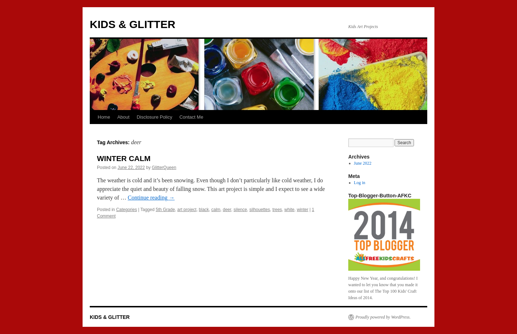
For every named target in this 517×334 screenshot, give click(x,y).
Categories (126, 209)
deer (227, 209)
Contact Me (191, 117)
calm (215, 209)
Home (104, 117)
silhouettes (260, 209)
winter (302, 209)
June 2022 (363, 163)
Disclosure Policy (154, 117)
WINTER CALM (123, 158)
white (289, 209)
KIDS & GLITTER (132, 24)
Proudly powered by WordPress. (383, 317)
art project (186, 209)
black (204, 209)
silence (240, 209)
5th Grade (165, 209)
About (123, 117)
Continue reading (151, 198)
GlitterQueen (164, 167)
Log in (359, 182)
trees (277, 209)
